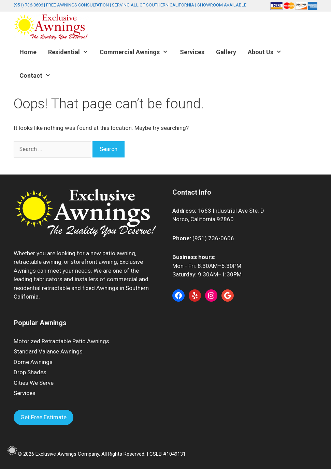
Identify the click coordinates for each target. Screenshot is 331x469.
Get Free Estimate (43, 417)
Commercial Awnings (137, 52)
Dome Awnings (33, 362)
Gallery (226, 52)
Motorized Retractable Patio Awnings (61, 341)
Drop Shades (30, 372)
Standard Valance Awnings (48, 351)
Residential (71, 52)
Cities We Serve (34, 382)
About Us (267, 52)
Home (28, 52)
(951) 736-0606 (28, 4)
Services (192, 52)
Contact (37, 75)
